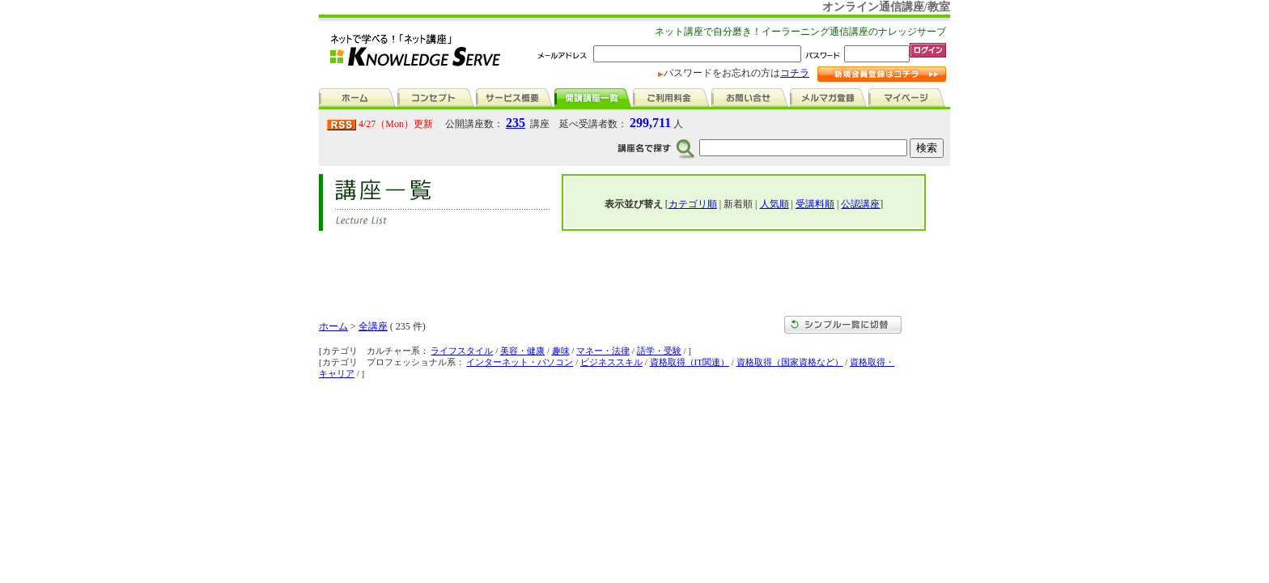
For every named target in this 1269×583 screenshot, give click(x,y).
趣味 (561, 350)
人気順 (774, 204)
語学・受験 (659, 350)
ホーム (333, 326)
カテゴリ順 (692, 204)
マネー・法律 (603, 350)
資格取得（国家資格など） (789, 362)
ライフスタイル (462, 350)
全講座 (373, 326)
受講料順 (815, 204)
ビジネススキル (611, 362)
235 (515, 123)
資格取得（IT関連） (689, 362)
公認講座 (860, 204)
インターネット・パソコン (519, 362)
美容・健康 (522, 350)
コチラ (794, 73)
